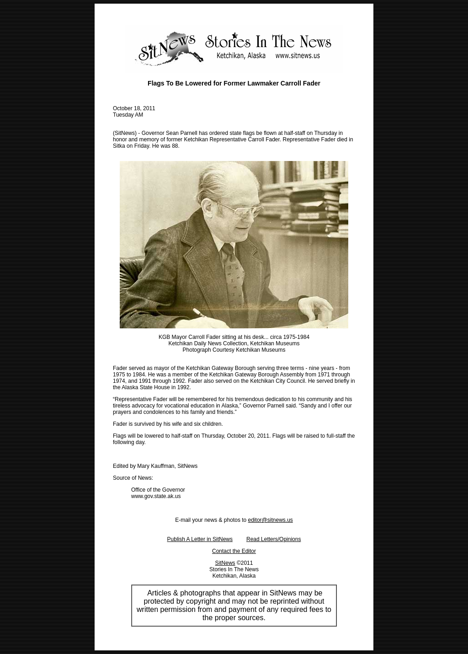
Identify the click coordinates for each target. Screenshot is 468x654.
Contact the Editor (234, 551)
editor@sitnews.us (270, 520)
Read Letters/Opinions (273, 539)
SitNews (225, 563)
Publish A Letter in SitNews (200, 539)
